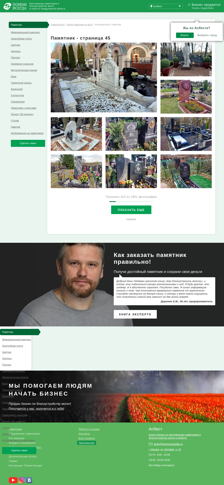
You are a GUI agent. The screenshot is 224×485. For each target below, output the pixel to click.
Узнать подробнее (203, 8)
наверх (131, 225)
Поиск (207, 15)
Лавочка (15, 133)
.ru (22, 454)
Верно (146, 23)
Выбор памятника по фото (25, 409)
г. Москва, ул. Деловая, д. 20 (165, 411)
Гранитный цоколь (21, 89)
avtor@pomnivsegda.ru (168, 406)
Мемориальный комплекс (25, 38)
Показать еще (131, 216)
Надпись (16, 57)
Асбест (155, 391)
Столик (15, 126)
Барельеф (17, 95)
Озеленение (18, 108)
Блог (72, 15)
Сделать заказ (28, 149)
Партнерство (86, 405)
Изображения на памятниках (27, 139)
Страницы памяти (22, 480)
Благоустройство (19, 414)
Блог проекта (87, 400)
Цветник (15, 51)
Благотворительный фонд (54, 480)
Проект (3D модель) (22, 120)
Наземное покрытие (22, 70)
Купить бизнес (97, 15)
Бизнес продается (206, 4)
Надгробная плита (21, 45)
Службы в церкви (86, 480)
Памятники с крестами (23, 114)
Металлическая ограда (24, 76)
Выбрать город (168, 23)
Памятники (15, 391)
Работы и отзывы (44, 15)
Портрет (15, 63)
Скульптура (17, 101)
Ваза (13, 82)
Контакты (84, 396)
